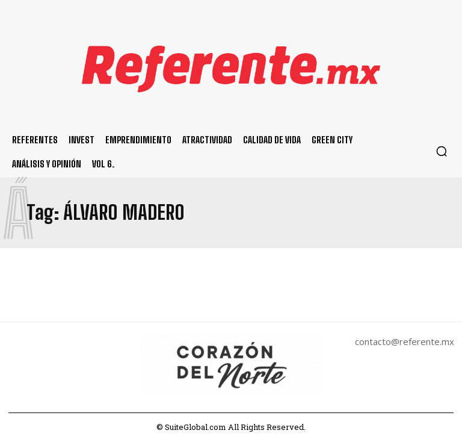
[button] (442, 151)
